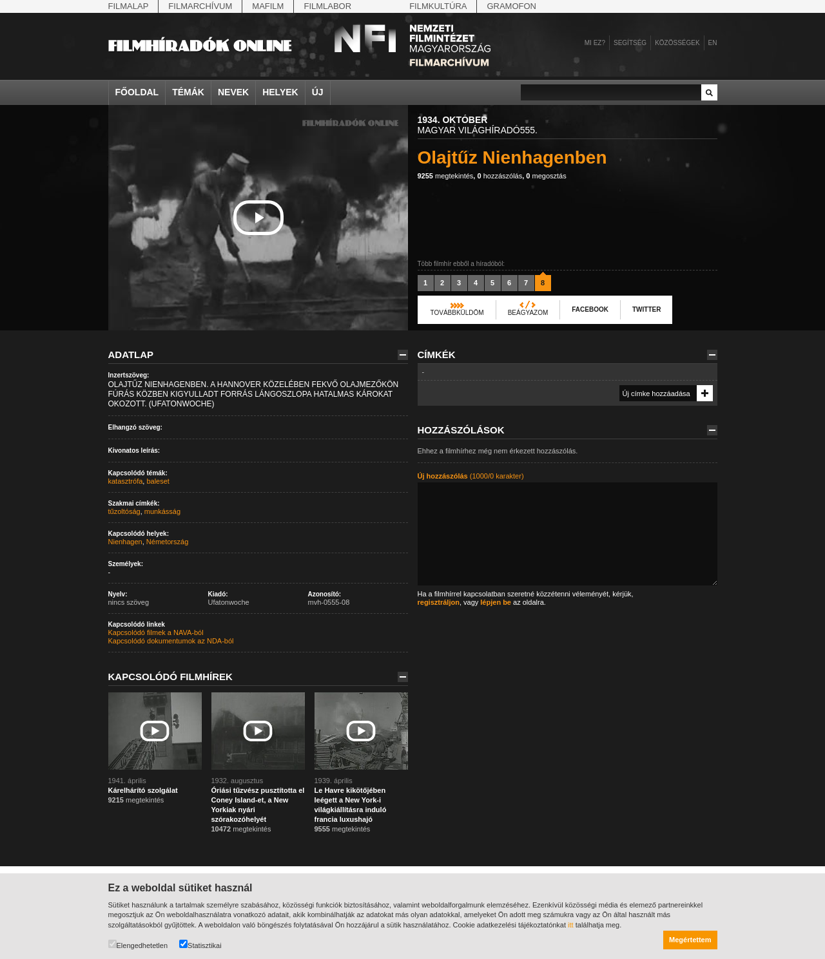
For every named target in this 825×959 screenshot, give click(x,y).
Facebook (590, 309)
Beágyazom (528, 312)
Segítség (630, 42)
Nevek (233, 92)
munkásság (162, 511)
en (712, 42)
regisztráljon (439, 602)
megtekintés (446, 176)
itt (571, 925)
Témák (188, 92)
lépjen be (495, 602)
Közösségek (677, 42)
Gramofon (511, 6)
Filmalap (128, 6)
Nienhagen (125, 542)
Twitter (646, 309)
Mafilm (268, 6)
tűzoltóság (124, 511)
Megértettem (690, 940)
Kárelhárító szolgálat (143, 790)
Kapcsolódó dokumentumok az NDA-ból (171, 641)
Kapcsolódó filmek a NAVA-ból (156, 632)
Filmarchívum (200, 6)
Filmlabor (327, 6)
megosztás (546, 176)
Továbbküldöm (457, 312)
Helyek (280, 92)
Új (318, 92)
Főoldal (137, 92)
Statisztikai (200, 944)
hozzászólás (499, 176)
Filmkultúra (438, 6)
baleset (157, 481)
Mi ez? (595, 42)
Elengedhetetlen (138, 944)
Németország (167, 542)
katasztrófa (125, 481)
